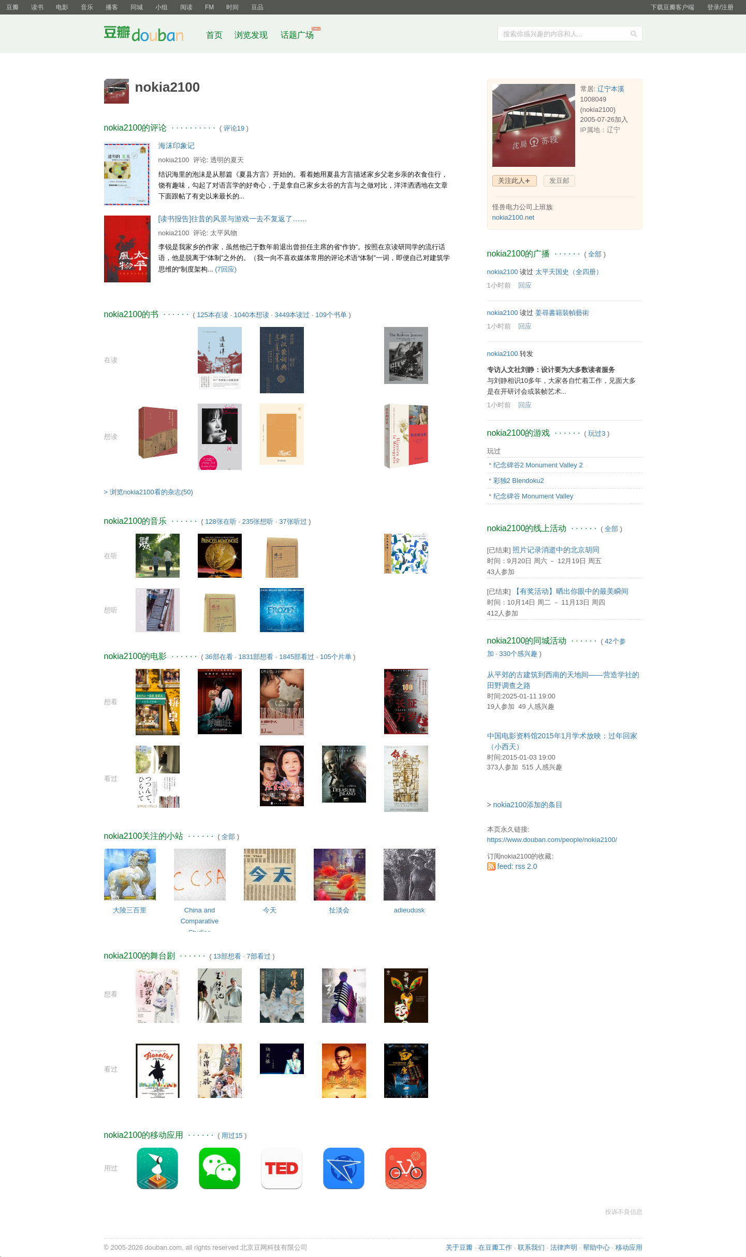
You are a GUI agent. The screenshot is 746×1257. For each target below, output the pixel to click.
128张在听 (221, 521)
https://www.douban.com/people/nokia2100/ (552, 840)
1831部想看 (255, 657)
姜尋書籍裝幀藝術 (562, 313)
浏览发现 (252, 35)
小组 (161, 7)
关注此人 (511, 180)
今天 (269, 910)
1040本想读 (251, 315)
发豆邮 (559, 180)
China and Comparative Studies (200, 921)
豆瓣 (12, 7)
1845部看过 (296, 657)
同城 (136, 7)
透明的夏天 (227, 160)
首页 (214, 35)
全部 (228, 836)
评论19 (234, 128)
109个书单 (331, 315)
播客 (112, 7)
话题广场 (297, 35)
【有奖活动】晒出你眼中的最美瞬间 (570, 591)
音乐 (87, 7)
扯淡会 (339, 910)
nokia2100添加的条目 (528, 805)
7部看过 (258, 956)
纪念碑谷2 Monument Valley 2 (538, 465)
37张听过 (292, 521)
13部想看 (227, 956)
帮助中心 (596, 1247)
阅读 (186, 7)
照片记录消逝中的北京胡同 (556, 550)
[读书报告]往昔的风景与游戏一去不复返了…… (233, 219)
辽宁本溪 (610, 89)
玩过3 (596, 433)
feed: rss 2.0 (517, 866)
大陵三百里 (130, 910)
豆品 (257, 7)
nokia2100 (173, 160)
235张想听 (258, 521)
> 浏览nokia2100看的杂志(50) (148, 492)
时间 (232, 7)
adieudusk (409, 910)
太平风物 (223, 233)
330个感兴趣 (518, 654)
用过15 (232, 1135)
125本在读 (212, 315)
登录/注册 (720, 7)
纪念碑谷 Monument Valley (533, 496)
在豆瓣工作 (495, 1247)
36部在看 (218, 657)
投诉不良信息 (623, 1212)
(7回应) (226, 269)
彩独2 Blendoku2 (518, 480)
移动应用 (629, 1247)
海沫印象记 (176, 145)
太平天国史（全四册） (569, 272)
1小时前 (499, 285)
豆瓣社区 (151, 35)
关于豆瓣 (459, 1247)
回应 (525, 285)
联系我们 (531, 1247)
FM (209, 7)
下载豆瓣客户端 (672, 7)
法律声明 (563, 1247)
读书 (37, 7)
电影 (62, 7)
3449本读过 (292, 315)
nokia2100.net (513, 217)
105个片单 (336, 657)
